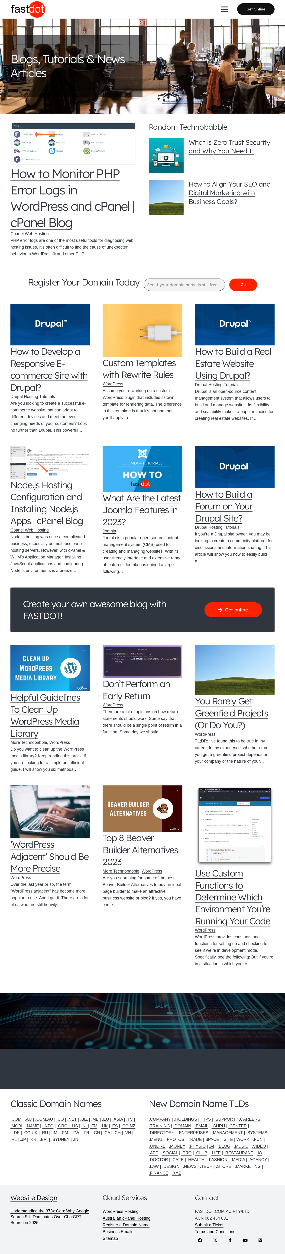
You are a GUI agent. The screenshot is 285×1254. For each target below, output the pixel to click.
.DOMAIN (182, 1126)
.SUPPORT (224, 1119)
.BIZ (84, 1119)
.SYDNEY (60, 1139)
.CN (96, 1132)
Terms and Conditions (215, 1231)
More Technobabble (28, 742)
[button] (224, 9)
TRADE (195, 1139)
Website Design (33, 1197)
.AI (211, 1146)
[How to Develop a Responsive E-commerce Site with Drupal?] (50, 325)
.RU (44, 1132)
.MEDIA (238, 1159)
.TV (129, 1119)
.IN (75, 1139)
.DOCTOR (158, 1159)
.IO (259, 1153)
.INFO (47, 1126)
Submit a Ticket (209, 1225)
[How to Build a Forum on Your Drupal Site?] (235, 467)
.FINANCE (158, 1173)
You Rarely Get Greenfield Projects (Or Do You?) (231, 713)
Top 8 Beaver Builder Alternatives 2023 (140, 850)
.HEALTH (195, 1159)
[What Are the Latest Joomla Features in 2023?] (142, 469)
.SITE (228, 1139)
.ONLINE (157, 1146)
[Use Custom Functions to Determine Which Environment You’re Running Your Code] (235, 826)
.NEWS (190, 1166)
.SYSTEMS (256, 1132)
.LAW (154, 1166)
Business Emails (118, 1231)
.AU (28, 1119)
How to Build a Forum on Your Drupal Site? (224, 506)
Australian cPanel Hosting (126, 1218)
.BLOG (224, 1146)
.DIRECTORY (161, 1132)
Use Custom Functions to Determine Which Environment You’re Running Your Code (232, 897)
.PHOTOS (176, 1139)
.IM (54, 1132)
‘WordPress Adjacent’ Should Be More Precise (49, 856)
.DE (16, 1132)
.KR (32, 1139)
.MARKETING (248, 1166)
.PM (64, 1132)
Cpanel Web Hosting (29, 233)
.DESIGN (170, 1166)
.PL (13, 1139)
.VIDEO (259, 1146)
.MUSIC (241, 1146)
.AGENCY (257, 1159)
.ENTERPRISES (193, 1132)
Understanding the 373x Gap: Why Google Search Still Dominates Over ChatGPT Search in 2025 (49, 1217)
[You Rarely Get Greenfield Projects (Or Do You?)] (235, 670)
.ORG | (64, 1126)
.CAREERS (249, 1119)
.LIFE (216, 1153)
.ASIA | (118, 1119)
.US (74, 1126)
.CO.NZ (128, 1126)
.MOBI (16, 1126)
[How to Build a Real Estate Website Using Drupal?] (235, 325)
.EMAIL (201, 1126)
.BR (44, 1139)
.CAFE (177, 1159)
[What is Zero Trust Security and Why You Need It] (166, 155)
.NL (84, 1126)
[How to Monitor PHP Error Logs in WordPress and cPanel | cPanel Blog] (73, 143)
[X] (215, 1240)
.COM (15, 1119)
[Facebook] (200, 1240)
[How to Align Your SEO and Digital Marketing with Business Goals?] (166, 197)
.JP (23, 1139)
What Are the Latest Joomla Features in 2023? (142, 510)
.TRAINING (159, 1126)
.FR (86, 1132)
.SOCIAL (170, 1153)
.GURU (218, 1126)
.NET (72, 1119)
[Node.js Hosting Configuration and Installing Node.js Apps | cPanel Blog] (50, 462)
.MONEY (177, 1146)
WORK (242, 1139)
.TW (75, 1132)
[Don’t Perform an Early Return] (142, 661)
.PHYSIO (197, 1146)
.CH (117, 1132)
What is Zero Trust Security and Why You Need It (229, 146)
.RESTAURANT (238, 1153)
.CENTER (237, 1126)
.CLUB (201, 1153)
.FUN (257, 1139)
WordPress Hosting (121, 1211)
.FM (93, 1126)
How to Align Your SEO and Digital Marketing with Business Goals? (230, 193)
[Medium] (260, 1240)
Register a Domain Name (126, 1225)
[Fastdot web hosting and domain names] (28, 9)
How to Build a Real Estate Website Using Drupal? (233, 363)
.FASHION (217, 1159)
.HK (104, 1126)
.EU (105, 1119)
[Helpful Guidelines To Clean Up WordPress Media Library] (50, 668)
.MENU (155, 1139)
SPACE (212, 1139)
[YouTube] (245, 1240)
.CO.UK (30, 1132)
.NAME (32, 1126)
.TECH (206, 1166)
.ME (95, 1119)
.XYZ (176, 1173)
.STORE (223, 1166)
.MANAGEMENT (227, 1132)
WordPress (113, 384)
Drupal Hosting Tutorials (32, 396)
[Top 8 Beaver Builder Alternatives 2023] (142, 809)
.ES (114, 1126)
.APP (153, 1153)
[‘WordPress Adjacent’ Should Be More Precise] (50, 812)
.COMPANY (160, 1119)
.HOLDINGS (185, 1119)
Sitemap (110, 1238)
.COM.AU (44, 1119)
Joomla (109, 531)
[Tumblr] (230, 1240)
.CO (60, 1119)
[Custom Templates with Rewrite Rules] (142, 330)
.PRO (186, 1153)
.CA (106, 1132)
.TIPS (206, 1119)
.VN (127, 1132)
